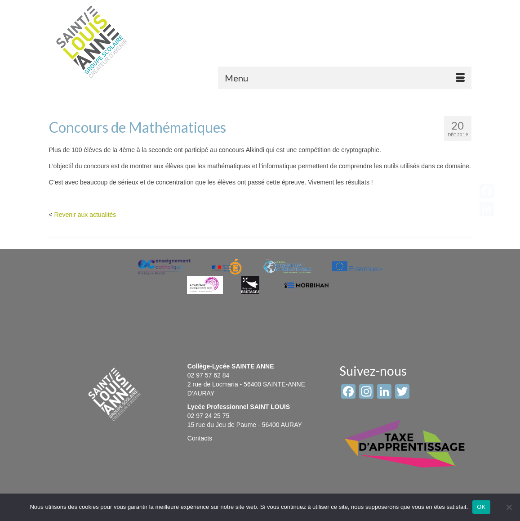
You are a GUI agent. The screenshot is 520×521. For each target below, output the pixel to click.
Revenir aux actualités (85, 214)
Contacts (199, 438)
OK (481, 506)
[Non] (508, 507)
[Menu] (344, 78)
